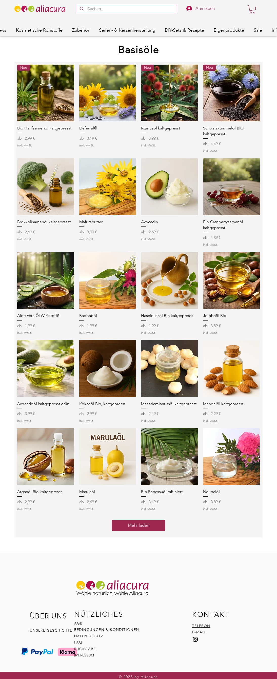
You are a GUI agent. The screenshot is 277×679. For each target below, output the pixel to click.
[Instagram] (195, 639)
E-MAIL (199, 632)
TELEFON (201, 626)
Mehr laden (138, 525)
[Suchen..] (126, 9)
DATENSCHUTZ (88, 636)
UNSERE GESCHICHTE (51, 630)
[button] (252, 9)
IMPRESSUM (84, 655)
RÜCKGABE (85, 649)
